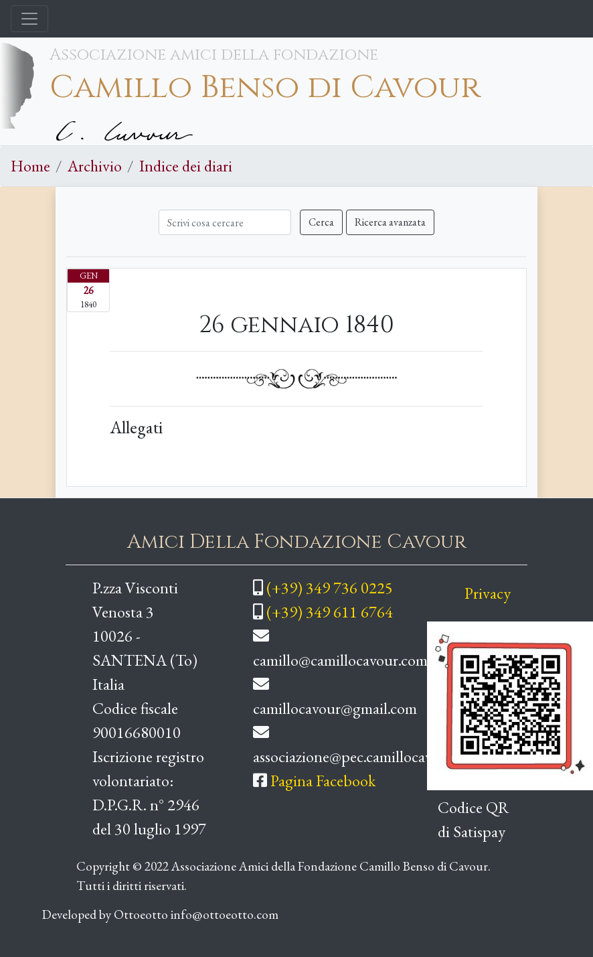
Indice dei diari (185, 165)
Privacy (487, 593)
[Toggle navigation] (29, 18)
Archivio (95, 165)
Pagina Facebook (322, 780)
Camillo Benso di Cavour (265, 87)
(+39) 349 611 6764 (329, 611)
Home (30, 165)
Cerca (321, 222)
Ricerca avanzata (390, 222)
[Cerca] (225, 222)
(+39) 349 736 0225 (329, 587)
